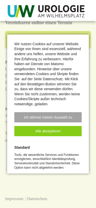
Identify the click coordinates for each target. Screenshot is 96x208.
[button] (48, 117)
